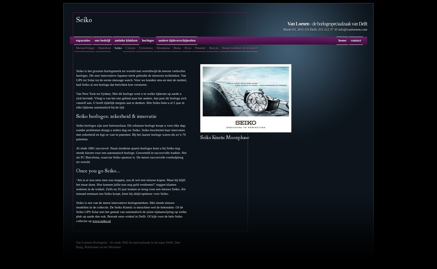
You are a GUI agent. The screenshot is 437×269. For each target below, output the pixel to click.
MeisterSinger (85, 48)
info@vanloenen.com (352, 29)
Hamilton (104, 48)
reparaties (83, 40)
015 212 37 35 (327, 29)
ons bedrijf (102, 40)
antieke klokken (126, 40)
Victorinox (146, 48)
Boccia (213, 48)
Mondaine (163, 48)
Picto (188, 48)
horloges (148, 40)
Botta (177, 48)
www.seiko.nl (102, 221)
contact (356, 40)
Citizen (130, 48)
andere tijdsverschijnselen (176, 40)
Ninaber (200, 48)
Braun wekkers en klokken (240, 48)
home (342, 40)
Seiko (118, 48)
